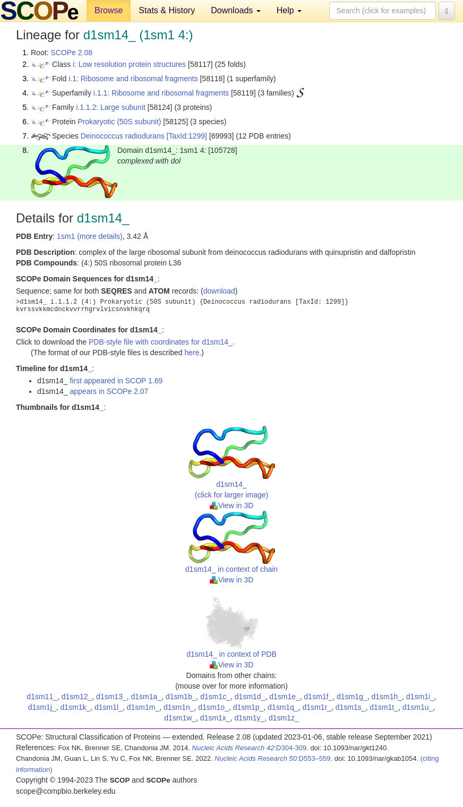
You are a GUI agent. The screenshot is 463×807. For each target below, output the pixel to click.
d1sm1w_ (180, 718)
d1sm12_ (77, 696)
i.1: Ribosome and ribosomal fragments (133, 78)
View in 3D (232, 505)
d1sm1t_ (384, 707)
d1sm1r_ (316, 707)
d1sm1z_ (284, 718)
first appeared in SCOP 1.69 (116, 380)
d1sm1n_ (179, 707)
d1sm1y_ (249, 718)
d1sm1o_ (213, 707)
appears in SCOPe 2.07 (109, 391)
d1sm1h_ (386, 696)
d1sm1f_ (318, 696)
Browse (109, 10)
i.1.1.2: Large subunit (110, 107)
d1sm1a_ (146, 696)
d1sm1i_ (420, 696)
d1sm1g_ (352, 696)
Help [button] (289, 10)
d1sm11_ (42, 696)
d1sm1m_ (143, 707)
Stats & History (167, 10)
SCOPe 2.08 (71, 52)
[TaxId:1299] (187, 136)
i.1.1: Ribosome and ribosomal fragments (161, 93)
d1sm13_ (111, 696)
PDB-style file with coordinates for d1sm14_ (161, 342)
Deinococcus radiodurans (123, 136)
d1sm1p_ (248, 707)
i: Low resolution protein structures (129, 64)
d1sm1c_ (215, 696)
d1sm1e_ (284, 696)
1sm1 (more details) (90, 236)
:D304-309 (249, 748)
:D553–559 (273, 758)
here (191, 352)
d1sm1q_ (283, 707)
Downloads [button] (236, 10)
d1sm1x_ (215, 718)
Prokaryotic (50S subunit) (119, 121)
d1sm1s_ (351, 707)
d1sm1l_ (109, 707)
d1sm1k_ (75, 707)
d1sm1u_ (417, 707)
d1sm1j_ (42, 707)
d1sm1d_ (250, 696)
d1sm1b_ (181, 696)
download (219, 291)
